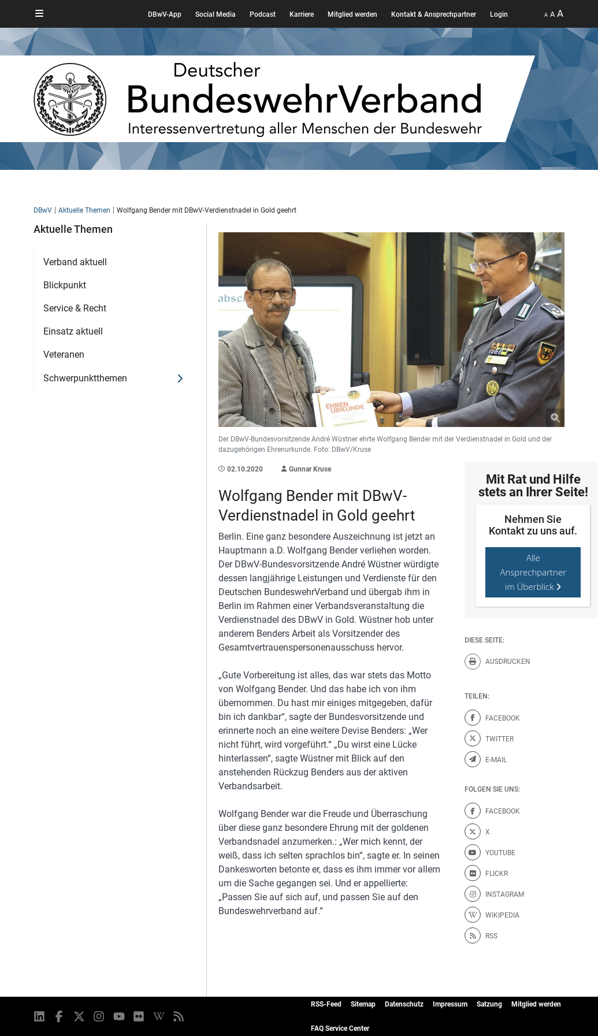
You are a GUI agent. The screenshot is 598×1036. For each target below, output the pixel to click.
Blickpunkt (64, 285)
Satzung (489, 1004)
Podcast (263, 14)
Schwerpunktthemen (85, 378)
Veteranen (63, 354)
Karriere (301, 14)
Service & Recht (74, 308)
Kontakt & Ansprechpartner (433, 14)
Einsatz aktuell (73, 331)
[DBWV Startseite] (284, 98)
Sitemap (363, 1004)
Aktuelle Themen (84, 210)
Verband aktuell (75, 262)
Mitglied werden (352, 14)
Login (499, 14)
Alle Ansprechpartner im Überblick (533, 572)
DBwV (43, 210)
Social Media (215, 14)
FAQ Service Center (340, 1028)
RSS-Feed (326, 1004)
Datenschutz (404, 1004)
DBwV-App (164, 14)
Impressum (450, 1004)
